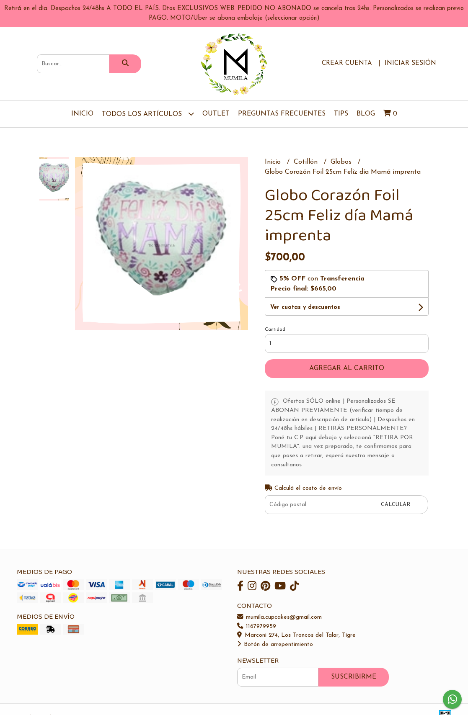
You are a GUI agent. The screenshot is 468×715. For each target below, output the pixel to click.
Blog (366, 114)
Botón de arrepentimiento (275, 644)
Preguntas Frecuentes (282, 114)
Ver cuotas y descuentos (305, 307)
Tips (341, 114)
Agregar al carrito (346, 368)
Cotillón (307, 162)
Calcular (395, 504)
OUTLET (216, 114)
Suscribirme (353, 677)
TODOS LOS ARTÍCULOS (148, 113)
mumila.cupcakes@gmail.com (279, 617)
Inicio (82, 114)
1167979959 (256, 626)
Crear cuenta (347, 63)
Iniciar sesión (410, 63)
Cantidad (275, 329)
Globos (342, 162)
